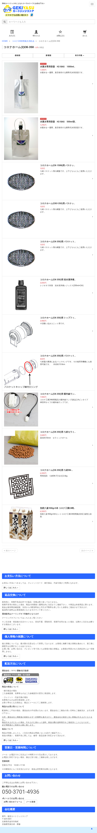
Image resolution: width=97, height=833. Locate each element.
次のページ (87, 551)
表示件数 (79, 55)
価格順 (17, 55)
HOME (5, 41)
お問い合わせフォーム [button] (13, 802)
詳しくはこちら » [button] (11, 588)
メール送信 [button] (30, 802)
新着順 (48, 55)
